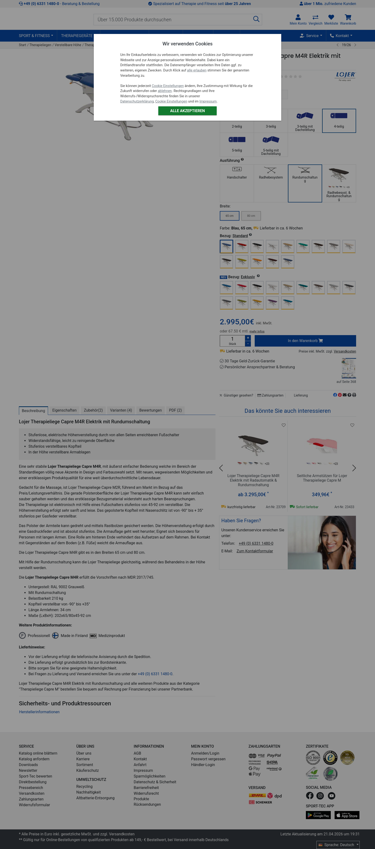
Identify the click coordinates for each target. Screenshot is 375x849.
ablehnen (165, 91)
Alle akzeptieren (187, 111)
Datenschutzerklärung (137, 101)
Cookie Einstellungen (168, 86)
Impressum (208, 101)
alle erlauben (196, 70)
